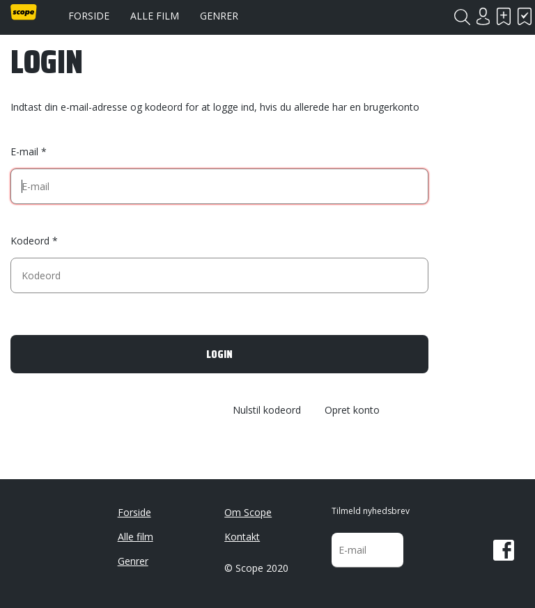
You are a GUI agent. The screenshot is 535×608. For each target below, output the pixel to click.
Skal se (503, 16)
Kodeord (29, 240)
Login (482, 16)
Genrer (219, 15)
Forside (88, 15)
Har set (524, 16)
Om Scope (248, 512)
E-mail (24, 151)
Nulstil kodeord (267, 410)
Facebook (503, 550)
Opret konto (352, 410)
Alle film (154, 15)
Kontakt (242, 536)
